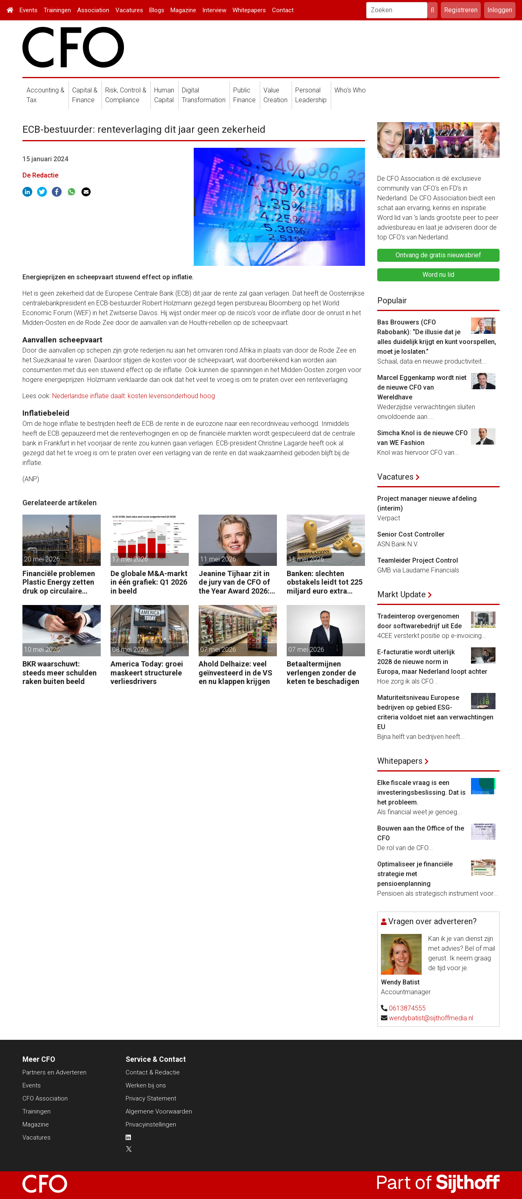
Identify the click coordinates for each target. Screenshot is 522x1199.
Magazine (183, 10)
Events (29, 10)
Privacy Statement (151, 1098)
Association (93, 10)
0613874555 (407, 1008)
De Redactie (40, 175)
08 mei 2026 (130, 649)
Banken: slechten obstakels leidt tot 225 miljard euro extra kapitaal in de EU (325, 582)
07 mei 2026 (218, 649)
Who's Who (350, 90)
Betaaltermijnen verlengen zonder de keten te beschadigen (323, 673)
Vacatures (129, 10)
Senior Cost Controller (411, 534)
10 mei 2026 (42, 649)
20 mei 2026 (42, 559)
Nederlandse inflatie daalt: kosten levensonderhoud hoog (133, 396)
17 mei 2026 (130, 559)
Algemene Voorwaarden (159, 1111)
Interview (214, 10)
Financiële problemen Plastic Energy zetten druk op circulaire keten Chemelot (58, 582)
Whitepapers (249, 10)
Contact (283, 10)
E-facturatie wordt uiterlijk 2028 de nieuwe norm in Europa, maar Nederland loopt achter (432, 661)
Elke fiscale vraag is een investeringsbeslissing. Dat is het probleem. (421, 792)
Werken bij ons (146, 1085)
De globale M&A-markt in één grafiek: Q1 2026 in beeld (149, 582)
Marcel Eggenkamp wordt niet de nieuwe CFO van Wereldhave (422, 387)
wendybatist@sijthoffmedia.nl (431, 1018)
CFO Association (45, 1098)
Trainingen (57, 10)
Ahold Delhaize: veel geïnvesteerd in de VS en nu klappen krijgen (235, 673)
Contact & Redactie (153, 1072)
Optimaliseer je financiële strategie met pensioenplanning (415, 874)
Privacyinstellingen (151, 1124)
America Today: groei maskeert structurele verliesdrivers (147, 673)
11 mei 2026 (218, 559)
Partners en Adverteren (54, 1072)
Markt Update (401, 594)
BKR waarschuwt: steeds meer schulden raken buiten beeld (59, 673)
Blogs (156, 10)
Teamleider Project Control (417, 560)
